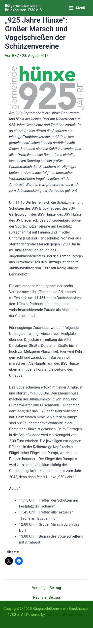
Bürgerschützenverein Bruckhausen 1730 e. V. (24, 7)
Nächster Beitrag (46, 597)
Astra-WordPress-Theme (65, 614)
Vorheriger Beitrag (46, 588)
